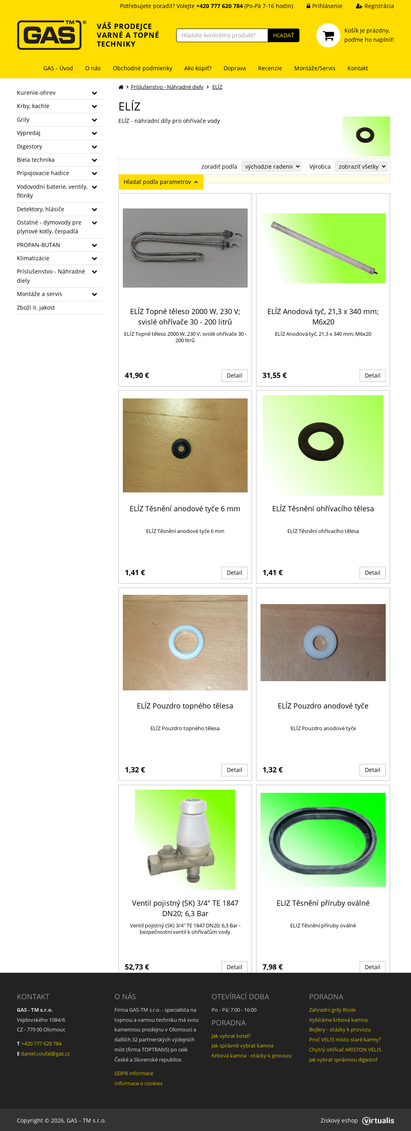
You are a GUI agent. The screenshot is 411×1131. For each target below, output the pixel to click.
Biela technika (36, 159)
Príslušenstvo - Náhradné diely (51, 275)
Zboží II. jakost (36, 307)
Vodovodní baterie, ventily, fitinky (52, 191)
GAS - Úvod (58, 68)
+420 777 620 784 (41, 1042)
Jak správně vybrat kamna (242, 1044)
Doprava (235, 68)
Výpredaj (29, 133)
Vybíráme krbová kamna (338, 1018)
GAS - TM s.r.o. (86, 1119)
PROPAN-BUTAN (38, 245)
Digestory (29, 146)
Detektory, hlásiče (40, 209)
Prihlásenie (318, 6)
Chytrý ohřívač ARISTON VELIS (345, 1047)
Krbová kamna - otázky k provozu (252, 1054)
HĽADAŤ (283, 35)
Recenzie (270, 68)
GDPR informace (133, 1072)
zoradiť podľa (219, 166)
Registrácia (369, 6)
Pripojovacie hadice (43, 173)
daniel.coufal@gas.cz (45, 1051)
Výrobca (320, 166)
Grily (23, 119)
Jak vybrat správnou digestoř (343, 1058)
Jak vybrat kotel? (231, 1034)
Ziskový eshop (357, 1119)
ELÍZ (217, 86)
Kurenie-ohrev (36, 92)
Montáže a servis (39, 294)
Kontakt (358, 68)
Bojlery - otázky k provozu (340, 1028)
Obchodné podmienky (142, 68)
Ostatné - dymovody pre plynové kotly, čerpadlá (49, 226)
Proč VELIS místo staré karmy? (345, 1038)
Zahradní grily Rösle (332, 1008)
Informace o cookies (138, 1081)
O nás (93, 68)
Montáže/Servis (315, 68)
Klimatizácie (33, 258)
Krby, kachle (33, 106)
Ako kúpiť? (198, 68)
